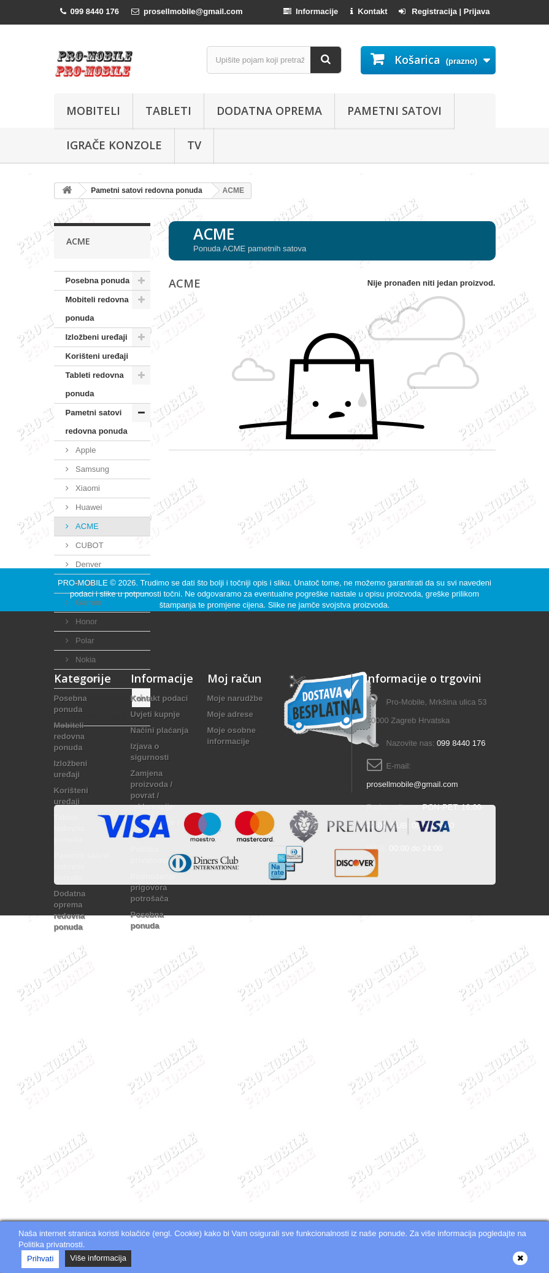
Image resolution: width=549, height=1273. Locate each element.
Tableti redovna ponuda (95, 384)
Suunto (87, 678)
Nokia (85, 659)
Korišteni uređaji (97, 356)
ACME (86, 526)
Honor (86, 621)
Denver (88, 564)
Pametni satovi (394, 110)
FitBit (84, 583)
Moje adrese (230, 921)
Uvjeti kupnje (155, 921)
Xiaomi (87, 488)
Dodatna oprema (269, 110)
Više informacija (98, 1258)
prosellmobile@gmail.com (412, 991)
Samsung (92, 469)
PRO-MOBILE (84, 789)
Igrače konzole (114, 145)
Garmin (88, 602)
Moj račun (234, 885)
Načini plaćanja (160, 937)
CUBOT (89, 545)
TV (194, 145)
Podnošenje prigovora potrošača (153, 1094)
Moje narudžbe (235, 905)
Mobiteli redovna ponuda (97, 309)
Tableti (168, 110)
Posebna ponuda (98, 280)
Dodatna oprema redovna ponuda (97, 707)
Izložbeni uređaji (97, 337)
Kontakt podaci (159, 905)
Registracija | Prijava (444, 11)
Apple (85, 450)
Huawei (88, 507)
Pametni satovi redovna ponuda (97, 422)
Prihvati (40, 1258)
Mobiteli (93, 110)
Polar (84, 640)
